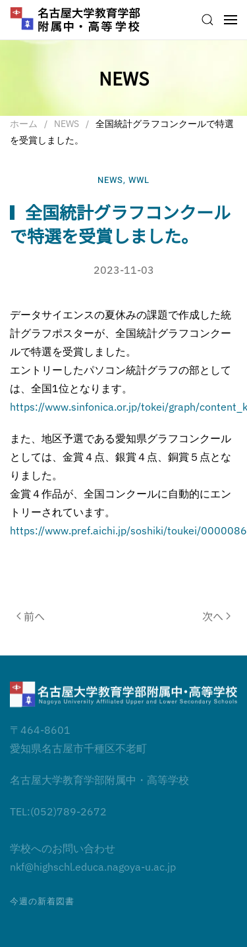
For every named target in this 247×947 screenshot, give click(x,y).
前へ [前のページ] (30, 616)
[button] (207, 19)
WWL (139, 180)
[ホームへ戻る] (76, 19)
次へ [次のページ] (216, 616)
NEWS (110, 180)
